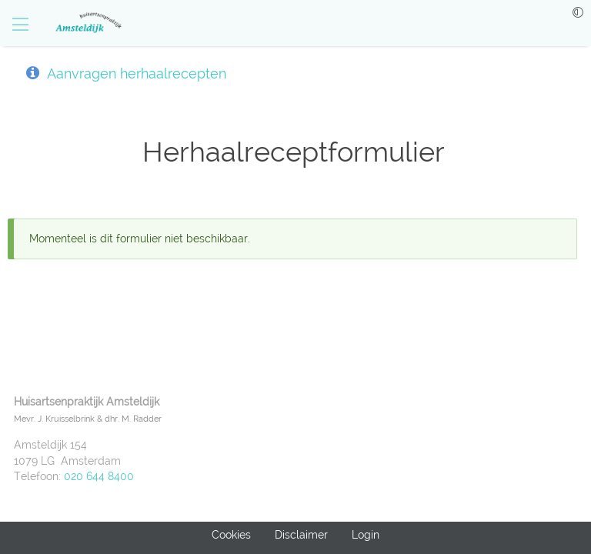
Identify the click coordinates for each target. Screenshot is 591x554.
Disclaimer (301, 535)
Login (365, 535)
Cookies (231, 535)
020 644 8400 (99, 476)
